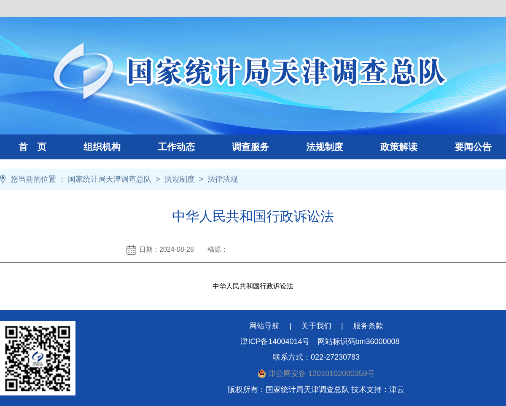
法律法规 (222, 179)
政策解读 (398, 147)
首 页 (32, 147)
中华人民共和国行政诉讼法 (253, 286)
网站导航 (264, 326)
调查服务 (241, 147)
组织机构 (93, 147)
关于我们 (316, 326)
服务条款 (368, 326)
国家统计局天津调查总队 (109, 179)
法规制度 (315, 147)
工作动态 (167, 147)
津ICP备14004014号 (275, 341)
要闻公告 (473, 147)
